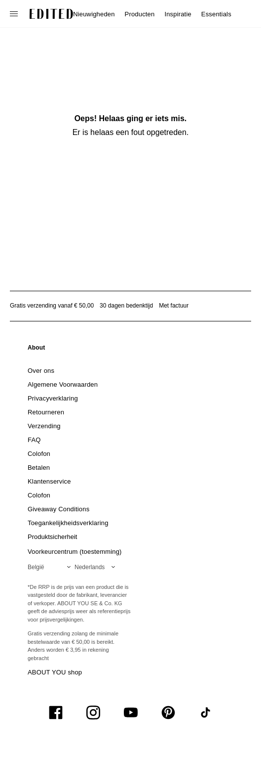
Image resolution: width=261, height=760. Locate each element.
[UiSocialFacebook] (56, 712)
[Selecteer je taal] (97, 567)
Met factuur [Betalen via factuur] (173, 305)
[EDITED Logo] (51, 14)
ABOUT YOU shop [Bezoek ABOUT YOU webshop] (55, 672)
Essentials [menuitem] (216, 14)
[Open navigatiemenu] (15, 14)
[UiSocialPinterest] (168, 712)
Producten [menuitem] (140, 14)
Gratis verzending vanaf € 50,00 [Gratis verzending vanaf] (52, 305)
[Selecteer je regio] (51, 567)
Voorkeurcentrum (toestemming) (75, 551)
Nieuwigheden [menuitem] (93, 14)
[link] (36, 350)
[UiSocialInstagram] (93, 712)
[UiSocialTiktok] (206, 712)
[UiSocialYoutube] (131, 712)
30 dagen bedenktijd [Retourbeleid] (126, 305)
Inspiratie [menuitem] (177, 14)
